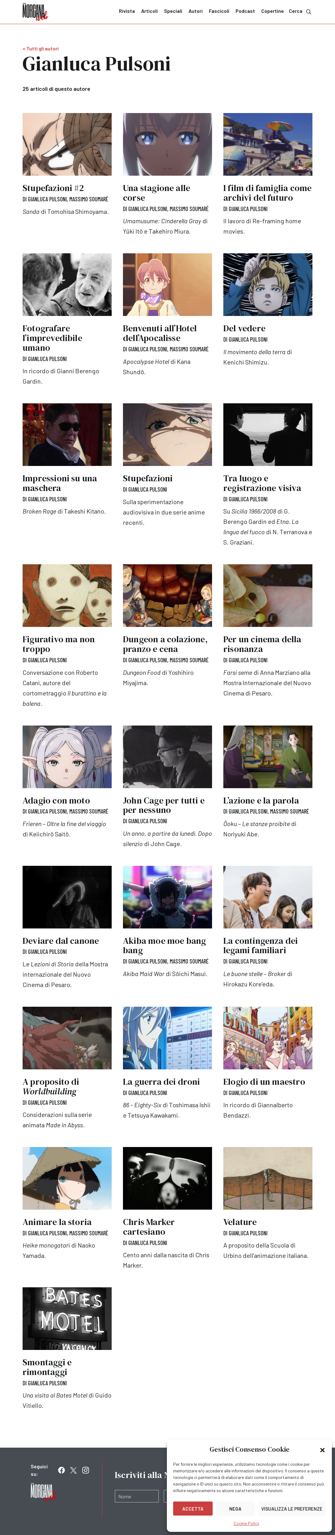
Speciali (173, 11)
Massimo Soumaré (91, 199)
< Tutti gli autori (41, 48)
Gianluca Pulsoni (48, 199)
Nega (235, 1509)
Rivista (127, 11)
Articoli (149, 11)
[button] (322, 1449)
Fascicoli (219, 11)
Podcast (245, 11)
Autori (196, 11)
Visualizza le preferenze (291, 1509)
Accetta (193, 1509)
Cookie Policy (246, 1523)
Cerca (300, 11)
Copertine (272, 11)
